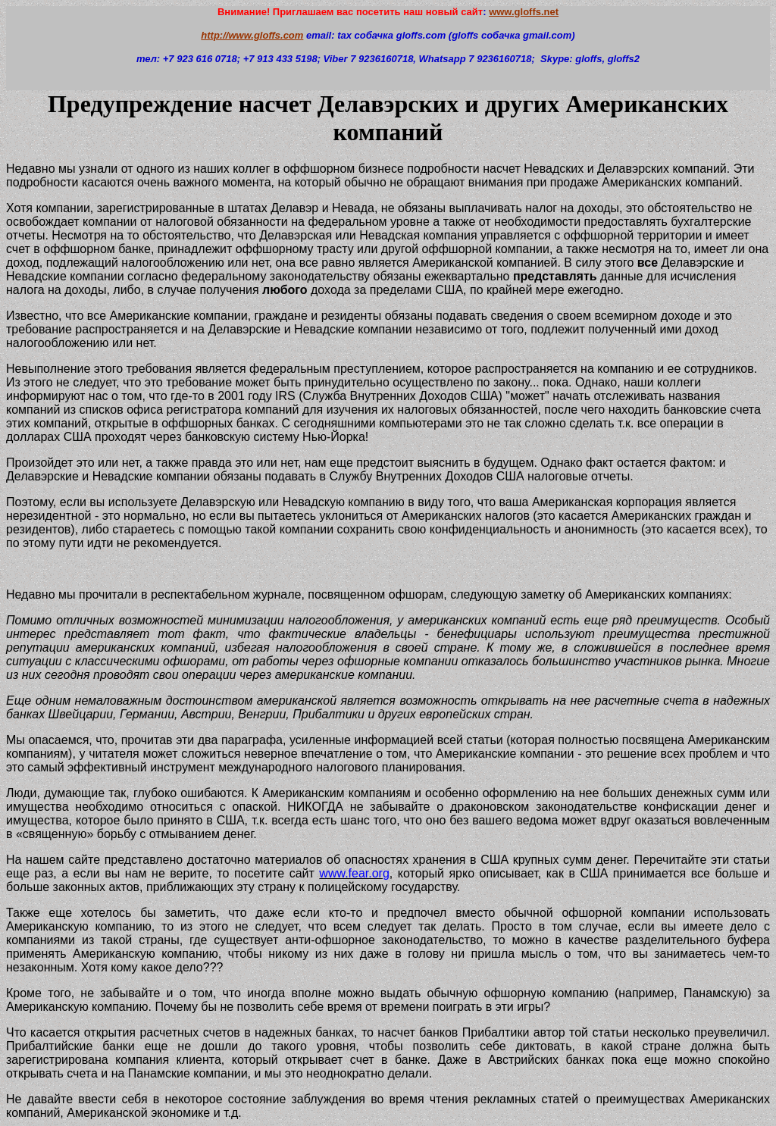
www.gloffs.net (524, 11)
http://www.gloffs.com (252, 35)
